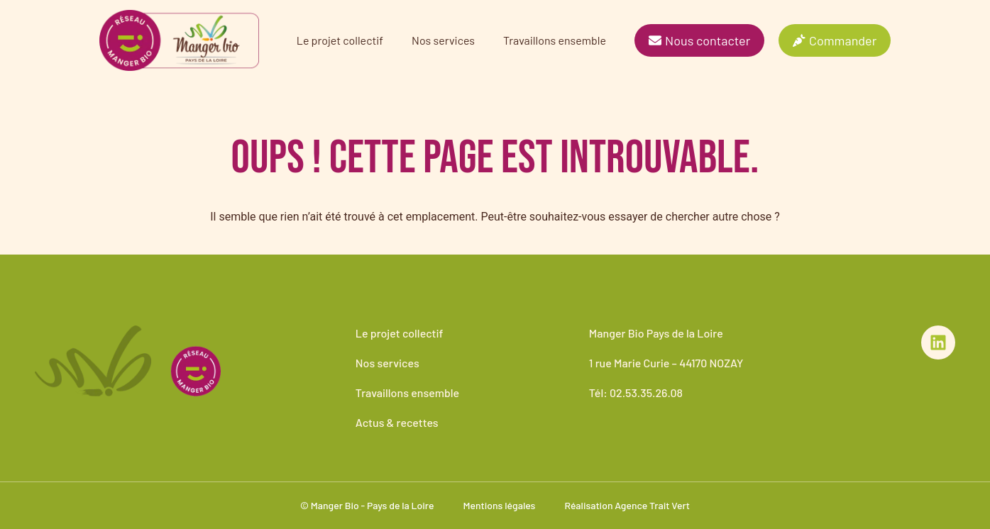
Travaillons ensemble (554, 40)
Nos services (443, 40)
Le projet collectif (340, 40)
